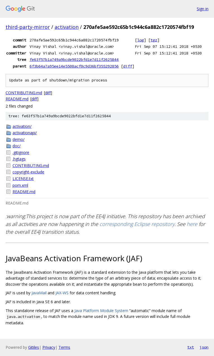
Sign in (202, 8)
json (204, 347)
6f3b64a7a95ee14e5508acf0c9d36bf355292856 (74, 66)
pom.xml (20, 185)
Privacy (48, 347)
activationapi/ (25, 132)
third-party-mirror (28, 27)
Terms (64, 347)
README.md (17, 98)
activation (67, 27)
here (192, 224)
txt (190, 347)
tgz (153, 40)
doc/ (17, 145)
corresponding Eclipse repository (136, 224)
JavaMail (39, 292)
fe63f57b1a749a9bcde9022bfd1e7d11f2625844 (74, 59)
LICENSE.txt (23, 178)
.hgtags (19, 158)
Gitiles (33, 347)
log (140, 40)
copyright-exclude (28, 172)
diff (127, 66)
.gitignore (21, 152)
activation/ (22, 126)
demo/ (19, 139)
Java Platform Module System (101, 310)
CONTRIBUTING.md (24, 92)
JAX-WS (62, 292)
